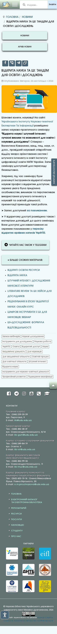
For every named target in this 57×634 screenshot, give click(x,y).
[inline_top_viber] (12, 63)
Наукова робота (42, 341)
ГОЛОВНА (16, 494)
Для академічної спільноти (16, 357)
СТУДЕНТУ (17, 531)
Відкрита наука (17, 275)
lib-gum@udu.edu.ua (26, 435)
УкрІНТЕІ (6, 347)
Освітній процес (40, 357)
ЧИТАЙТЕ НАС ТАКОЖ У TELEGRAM (25, 244)
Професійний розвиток (14, 377)
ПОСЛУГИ (16, 519)
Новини (27, 17)
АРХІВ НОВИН (25, 47)
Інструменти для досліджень (17, 341)
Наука (45, 347)
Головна (12, 17)
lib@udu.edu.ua (23, 420)
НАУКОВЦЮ (17, 525)
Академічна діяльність (13, 352)
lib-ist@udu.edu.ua (24, 450)
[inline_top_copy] (25, 63)
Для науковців (34, 352)
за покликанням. (37, 211)
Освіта (16, 347)
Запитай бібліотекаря (54, 172)
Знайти (52, 4)
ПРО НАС (16, 536)
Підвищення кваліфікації (40, 377)
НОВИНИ (24, 36)
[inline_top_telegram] (19, 63)
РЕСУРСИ (16, 514)
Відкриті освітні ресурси (24, 270)
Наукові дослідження (33, 336)
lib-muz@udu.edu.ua (25, 467)
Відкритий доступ (31, 347)
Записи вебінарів (11, 336)
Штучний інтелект (37, 362)
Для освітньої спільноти (14, 362)
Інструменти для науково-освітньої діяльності (25, 372)
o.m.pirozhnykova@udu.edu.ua (31, 484)
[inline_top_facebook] (5, 63)
